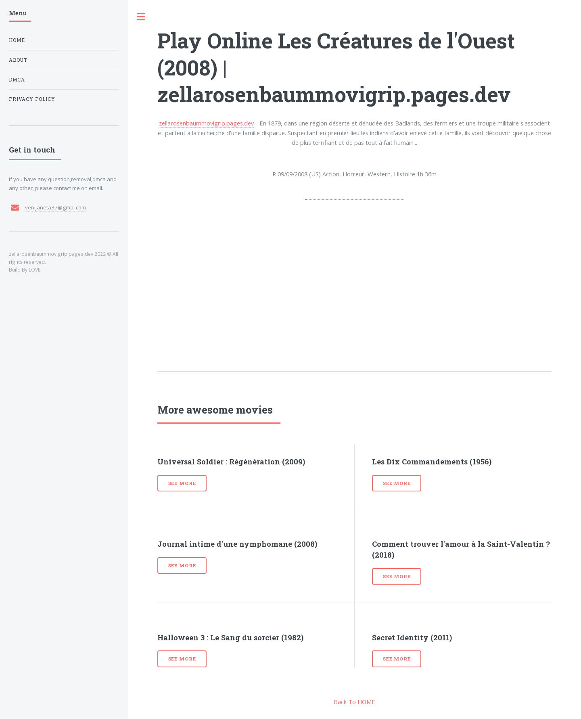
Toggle (141, 16)
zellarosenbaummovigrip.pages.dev (206, 123)
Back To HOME (354, 702)
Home (17, 40)
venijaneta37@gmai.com (55, 207)
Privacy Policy (32, 99)
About (18, 60)
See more (182, 483)
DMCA (17, 80)
